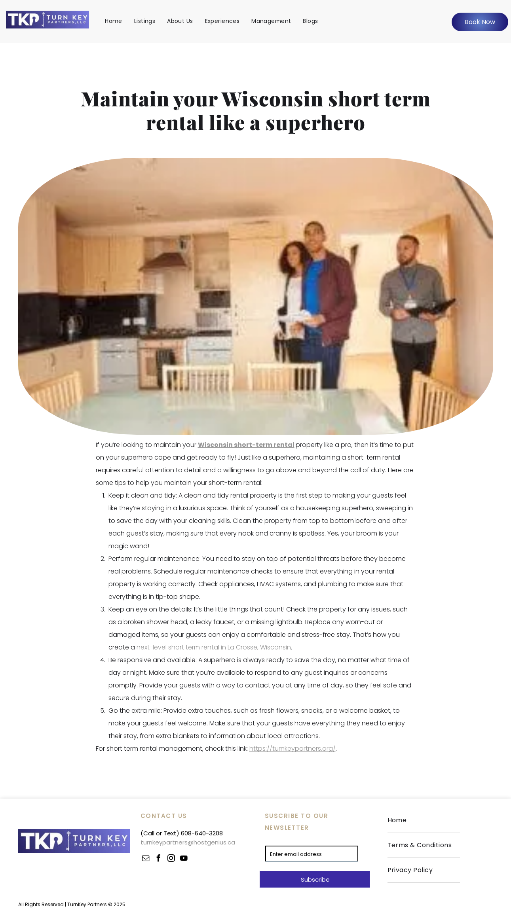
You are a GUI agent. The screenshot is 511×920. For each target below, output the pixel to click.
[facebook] (158, 859)
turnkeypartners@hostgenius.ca (188, 842)
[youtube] (184, 859)
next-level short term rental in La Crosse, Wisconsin (214, 647)
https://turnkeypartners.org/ (292, 748)
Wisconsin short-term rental (246, 444)
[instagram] (171, 859)
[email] (146, 859)
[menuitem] (113, 20)
